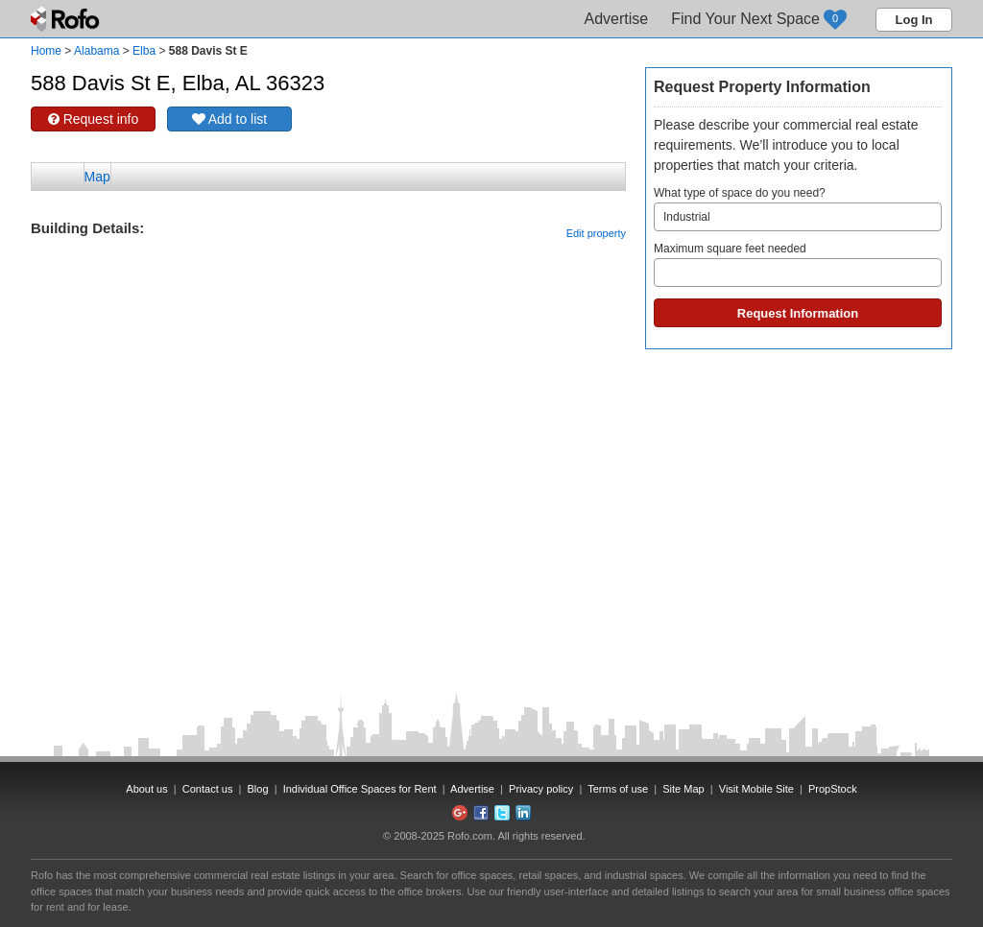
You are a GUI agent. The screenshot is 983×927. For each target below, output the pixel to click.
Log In (914, 19)
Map (97, 176)
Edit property (596, 233)
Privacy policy (541, 789)
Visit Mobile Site (756, 789)
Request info (93, 119)
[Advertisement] (328, 288)
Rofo (67, 19)
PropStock (832, 789)
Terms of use (617, 789)
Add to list (230, 119)
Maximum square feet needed (798, 264)
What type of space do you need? (798, 208)
